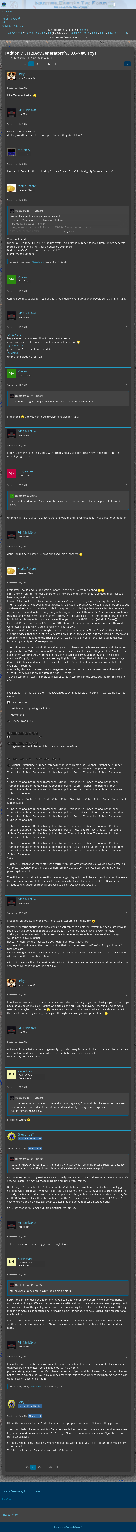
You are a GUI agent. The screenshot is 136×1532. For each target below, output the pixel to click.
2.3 (26, 33)
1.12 (124, 33)
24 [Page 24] (31, 64)
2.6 (37, 33)
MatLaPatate (38, 261)
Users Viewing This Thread (21, 1491)
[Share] (127, 63)
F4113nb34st (35, 1386)
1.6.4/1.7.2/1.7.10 (79, 33)
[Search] (113, 4)
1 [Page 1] (14, 64)
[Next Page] (55, 64)
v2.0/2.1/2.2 (15, 33)
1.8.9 (94, 33)
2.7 (43, 33)
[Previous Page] (8, 64)
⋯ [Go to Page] (19, 64)
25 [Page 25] (37, 64)
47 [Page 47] (48, 64)
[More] (126, 88)
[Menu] (131, 4)
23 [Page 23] (25, 64)
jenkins (82, 29)
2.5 (32, 33)
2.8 (49, 33)
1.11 (117, 33)
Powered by (68, 1526)
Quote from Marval (26, 495)
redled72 (15, 334)
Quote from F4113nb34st (29, 210)
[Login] (122, 4)
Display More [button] (67, 231)
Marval (14, 353)
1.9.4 (102, 33)
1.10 (110, 33)
